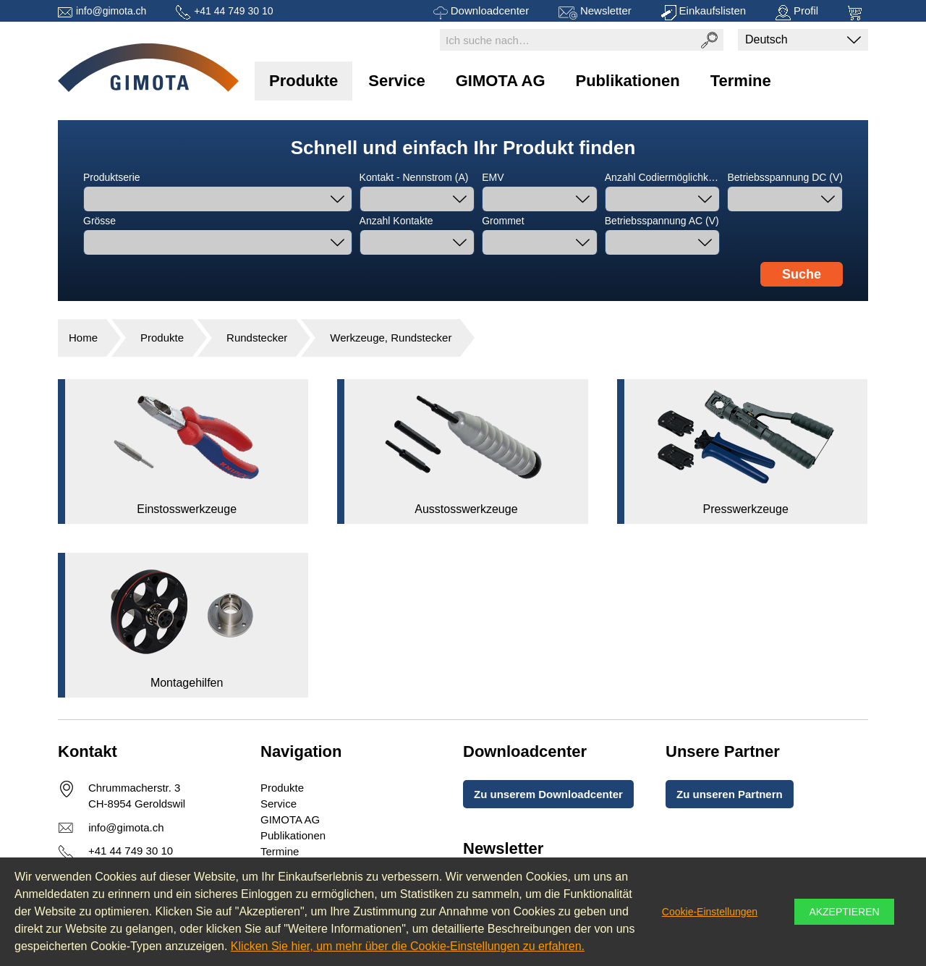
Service (396, 81)
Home (83, 337)
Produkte (303, 81)
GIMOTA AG (500, 81)
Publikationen (628, 81)
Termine (740, 81)
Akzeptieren (844, 912)
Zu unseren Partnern (729, 794)
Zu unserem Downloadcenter (548, 794)
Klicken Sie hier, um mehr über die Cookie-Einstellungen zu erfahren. (408, 946)
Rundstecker (256, 337)
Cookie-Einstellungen (709, 912)
